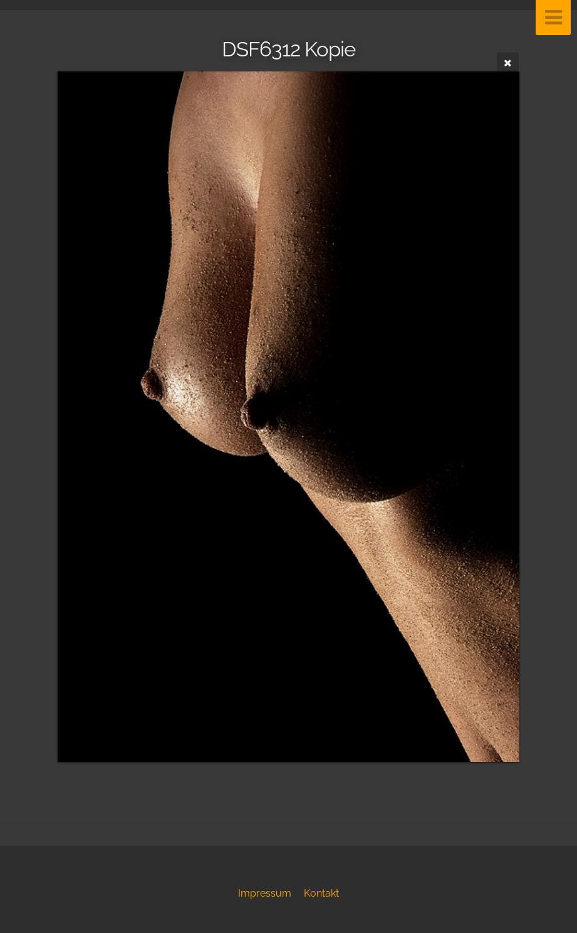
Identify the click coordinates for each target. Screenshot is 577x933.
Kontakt (321, 893)
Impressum (264, 893)
